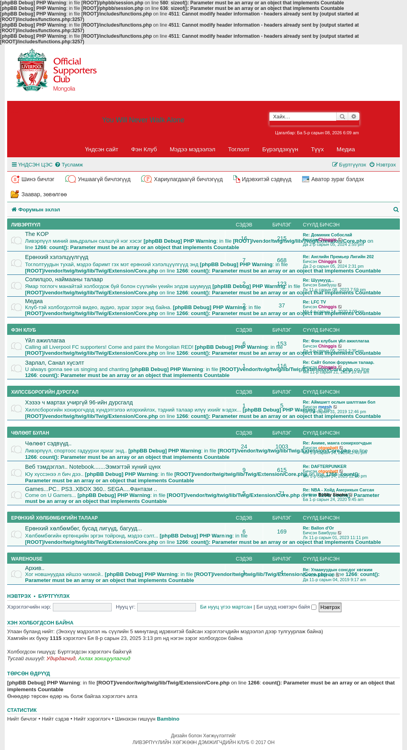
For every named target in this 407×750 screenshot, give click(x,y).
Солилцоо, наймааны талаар (64, 279)
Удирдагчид (61, 658)
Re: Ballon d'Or (318, 528)
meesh (325, 406)
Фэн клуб (23, 330)
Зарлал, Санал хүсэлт (54, 363)
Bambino (168, 719)
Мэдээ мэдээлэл (192, 149)
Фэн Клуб (144, 149)
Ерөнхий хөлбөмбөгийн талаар (54, 518)
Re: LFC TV (314, 302)
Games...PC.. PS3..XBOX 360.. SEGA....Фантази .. (91, 489)
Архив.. (35, 568)
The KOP (37, 234)
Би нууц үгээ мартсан (226, 607)
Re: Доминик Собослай (327, 234)
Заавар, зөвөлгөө (44, 194)
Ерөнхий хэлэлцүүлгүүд (56, 257)
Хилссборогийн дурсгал (44, 392)
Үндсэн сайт (101, 149)
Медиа (346, 149)
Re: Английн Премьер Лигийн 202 (338, 256)
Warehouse (27, 559)
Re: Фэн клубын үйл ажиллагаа (336, 340)
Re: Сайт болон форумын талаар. (338, 362)
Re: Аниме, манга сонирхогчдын (337, 443)
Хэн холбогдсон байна (40, 623)
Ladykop (326, 574)
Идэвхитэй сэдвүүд (266, 179)
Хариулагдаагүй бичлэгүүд (188, 179)
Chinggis (327, 239)
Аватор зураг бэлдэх (337, 179)
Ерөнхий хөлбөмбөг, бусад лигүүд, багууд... (83, 528)
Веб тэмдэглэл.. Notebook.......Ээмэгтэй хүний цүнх (93, 467)
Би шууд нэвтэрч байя (286, 607)
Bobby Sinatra (332, 494)
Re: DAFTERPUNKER (325, 466)
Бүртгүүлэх (54, 596)
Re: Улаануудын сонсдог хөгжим (337, 569)
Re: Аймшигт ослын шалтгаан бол (339, 402)
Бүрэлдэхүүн (280, 149)
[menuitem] (68, 164)
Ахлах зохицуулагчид (104, 658)
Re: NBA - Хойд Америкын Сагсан (338, 489)
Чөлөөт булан (30, 433)
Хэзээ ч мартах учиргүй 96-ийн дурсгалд (79, 402)
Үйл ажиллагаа (45, 340)
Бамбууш (327, 284)
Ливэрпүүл (25, 225)
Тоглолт (239, 149)
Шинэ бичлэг (37, 179)
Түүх (317, 149)
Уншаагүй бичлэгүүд (104, 179)
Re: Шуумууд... (318, 280)
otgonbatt (328, 447)
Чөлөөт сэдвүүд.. (48, 443)
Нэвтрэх (19, 596)
